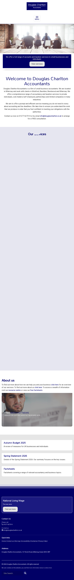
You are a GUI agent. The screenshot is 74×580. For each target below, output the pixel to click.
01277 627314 (7, 524)
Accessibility (25, 541)
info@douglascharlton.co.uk (50, 116)
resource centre (14, 390)
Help (45, 541)
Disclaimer (34, 541)
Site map (17, 541)
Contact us (10, 541)
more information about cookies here (40, 568)
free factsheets (36, 390)
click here (55, 385)
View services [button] (37, 64)
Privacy (40, 541)
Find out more (10, 509)
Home (4, 541)
